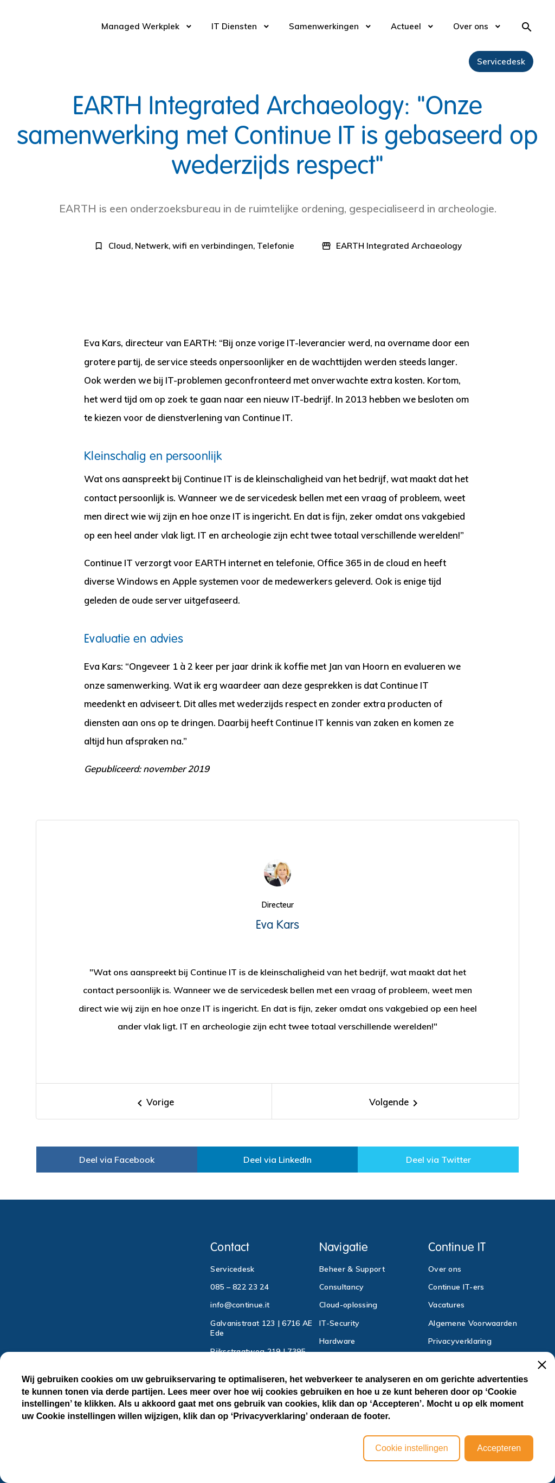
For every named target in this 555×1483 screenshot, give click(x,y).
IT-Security (339, 1323)
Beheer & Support (352, 1269)
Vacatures (446, 1305)
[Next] (395, 1101)
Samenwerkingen (324, 26)
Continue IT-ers (456, 1287)
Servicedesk (501, 61)
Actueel (406, 26)
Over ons (470, 26)
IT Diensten (234, 26)
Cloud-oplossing (348, 1305)
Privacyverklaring (460, 1341)
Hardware (337, 1341)
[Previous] (154, 1101)
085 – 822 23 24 (239, 1287)
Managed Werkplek (140, 26)
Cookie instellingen (411, 1448)
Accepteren (499, 1448)
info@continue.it (239, 1305)
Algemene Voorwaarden (472, 1323)
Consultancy (341, 1287)
